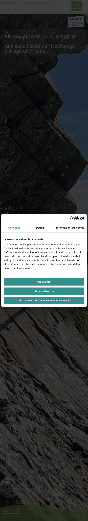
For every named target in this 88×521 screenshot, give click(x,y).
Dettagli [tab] (40, 227)
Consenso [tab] (14, 227)
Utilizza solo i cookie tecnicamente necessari (44, 300)
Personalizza (44, 291)
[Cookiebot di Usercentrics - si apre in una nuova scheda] (69, 218)
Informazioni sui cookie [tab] (70, 227)
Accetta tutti (44, 281)
